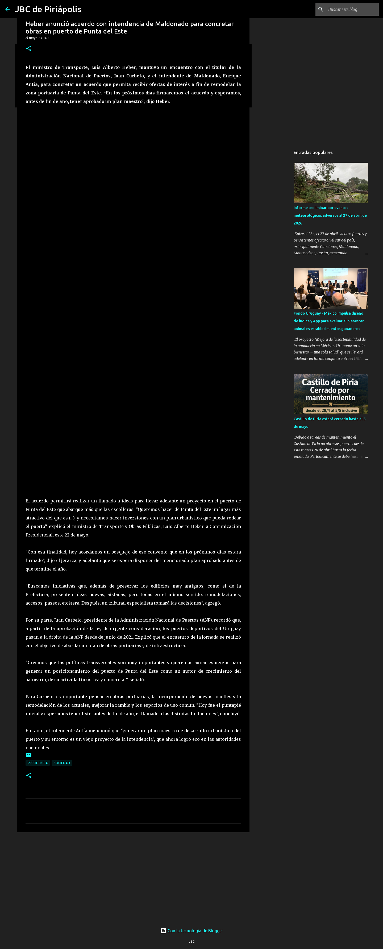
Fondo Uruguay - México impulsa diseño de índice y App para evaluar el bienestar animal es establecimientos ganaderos (329, 321)
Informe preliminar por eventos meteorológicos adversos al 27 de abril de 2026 (330, 215)
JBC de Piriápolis (48, 9)
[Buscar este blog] (351, 9)
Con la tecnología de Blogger (191, 930)
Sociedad (62, 763)
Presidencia (38, 763)
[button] (29, 48)
